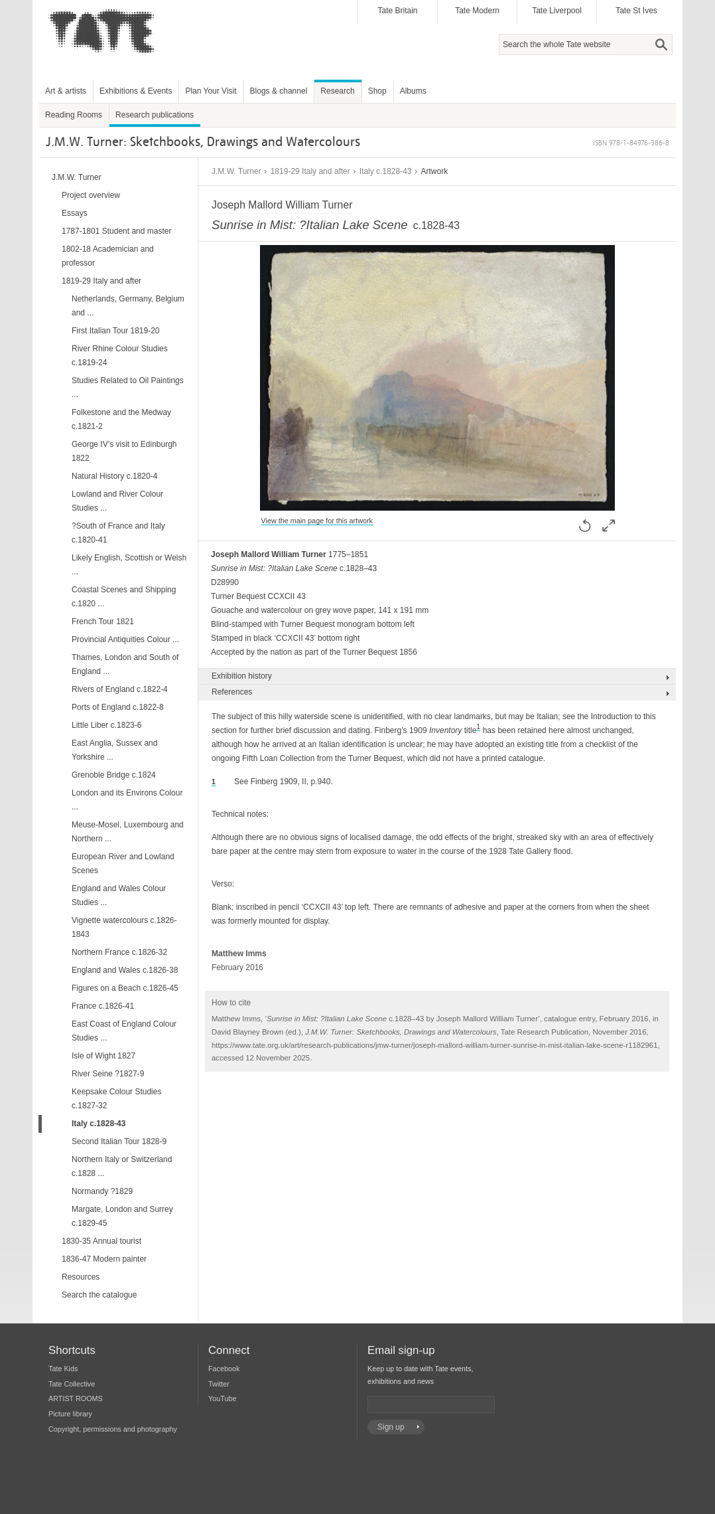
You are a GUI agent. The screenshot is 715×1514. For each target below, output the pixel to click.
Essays (75, 213)
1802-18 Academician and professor (108, 256)
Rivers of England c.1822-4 (120, 689)
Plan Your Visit (210, 91)
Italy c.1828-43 (385, 171)
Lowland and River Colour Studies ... (117, 501)
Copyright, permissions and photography (112, 1429)
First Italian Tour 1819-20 (116, 330)
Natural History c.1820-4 (114, 476)
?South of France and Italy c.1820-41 (118, 533)
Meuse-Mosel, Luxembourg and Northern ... (128, 831)
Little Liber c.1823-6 (106, 725)
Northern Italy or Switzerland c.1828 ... (122, 1166)
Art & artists (65, 91)
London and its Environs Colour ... (127, 799)
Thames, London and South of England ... (125, 664)
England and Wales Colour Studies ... (119, 895)
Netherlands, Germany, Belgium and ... (128, 305)
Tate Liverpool (557, 10)
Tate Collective (71, 1384)
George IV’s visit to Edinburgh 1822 (124, 451)
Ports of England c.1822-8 (118, 707)
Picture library (70, 1414)
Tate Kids (63, 1369)
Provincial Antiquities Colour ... (125, 639)
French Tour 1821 (103, 621)
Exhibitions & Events (135, 91)
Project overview (91, 195)
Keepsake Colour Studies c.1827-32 (116, 1098)
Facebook (223, 1369)
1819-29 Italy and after (310, 171)
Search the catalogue (99, 1295)
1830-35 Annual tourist (101, 1241)
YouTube (222, 1398)
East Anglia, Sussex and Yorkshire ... (114, 750)
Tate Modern (477, 10)
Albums (413, 91)
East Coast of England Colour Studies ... (124, 1031)
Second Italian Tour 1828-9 (119, 1141)
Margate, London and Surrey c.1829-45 (122, 1216)
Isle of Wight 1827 (103, 1055)
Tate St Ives (636, 10)
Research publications (154, 115)
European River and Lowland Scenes (123, 863)
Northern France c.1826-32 (119, 952)
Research (337, 91)
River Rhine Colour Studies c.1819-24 (120, 355)
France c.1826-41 (103, 1006)
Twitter (218, 1384)
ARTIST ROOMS (75, 1398)
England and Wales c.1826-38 (125, 970)
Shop (377, 91)
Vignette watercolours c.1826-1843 (124, 927)
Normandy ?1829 (102, 1191)
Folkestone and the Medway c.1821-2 (121, 419)
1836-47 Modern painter (104, 1259)
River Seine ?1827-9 (108, 1073)
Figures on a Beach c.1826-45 (125, 988)
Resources (80, 1277)
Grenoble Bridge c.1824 (114, 775)
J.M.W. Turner (236, 171)
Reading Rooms (73, 115)
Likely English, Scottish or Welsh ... (129, 564)
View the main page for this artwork (317, 521)
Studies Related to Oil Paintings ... (128, 387)
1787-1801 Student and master (116, 231)
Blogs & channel (279, 91)
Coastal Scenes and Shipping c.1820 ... (124, 596)
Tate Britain (397, 10)
